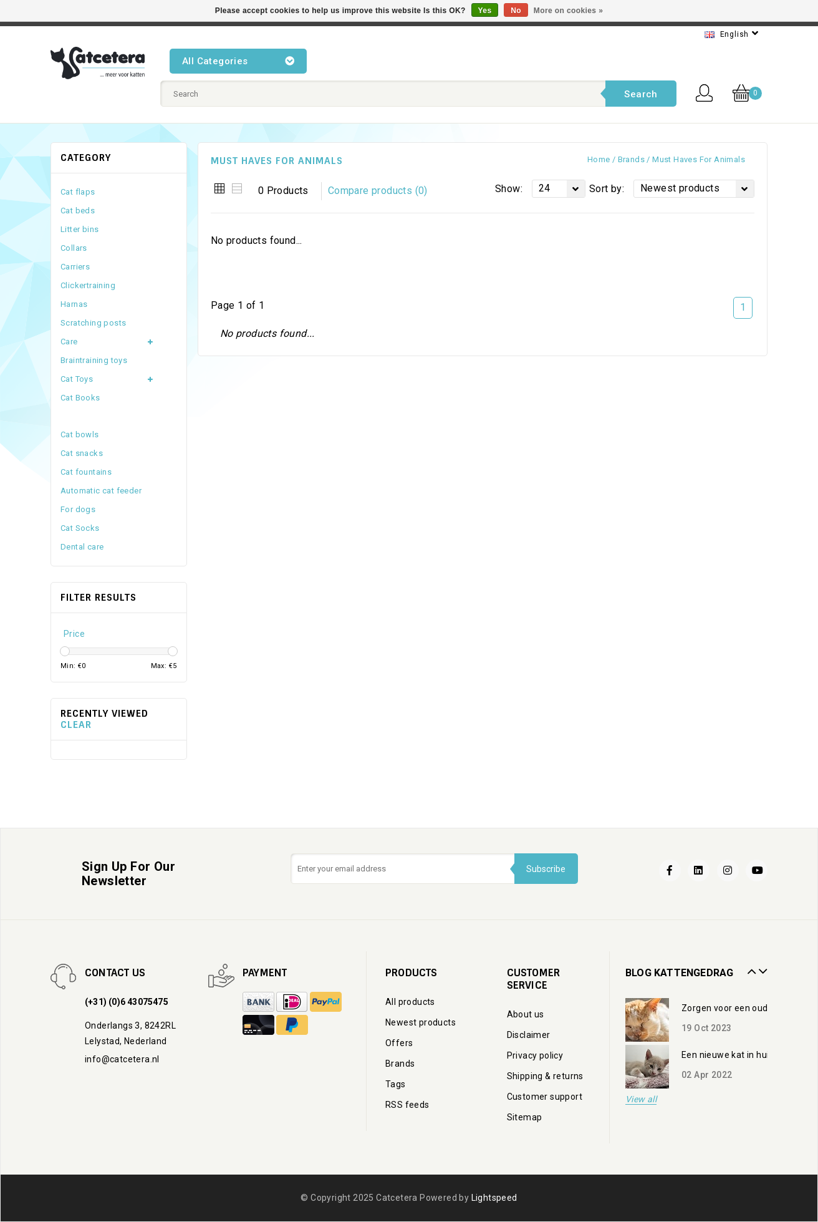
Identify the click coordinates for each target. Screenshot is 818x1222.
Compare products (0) (378, 190)
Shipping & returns (545, 1076)
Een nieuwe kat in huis (727, 1055)
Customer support (544, 1097)
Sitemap (524, 1117)
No (516, 10)
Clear (76, 725)
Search (640, 94)
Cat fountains (86, 472)
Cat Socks (80, 528)
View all (641, 1099)
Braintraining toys (93, 360)
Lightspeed (494, 1198)
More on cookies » (569, 10)
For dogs (77, 509)
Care (69, 341)
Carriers (75, 266)
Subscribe (545, 869)
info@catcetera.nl (122, 1059)
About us (525, 1014)
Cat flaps (77, 191)
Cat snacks (81, 453)
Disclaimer (529, 1035)
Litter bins (79, 229)
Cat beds (77, 210)
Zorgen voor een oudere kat (739, 1008)
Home (598, 159)
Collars (73, 248)
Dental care (81, 546)
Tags (395, 1084)
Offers (399, 1043)
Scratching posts (93, 322)
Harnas (73, 304)
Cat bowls (79, 434)
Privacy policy (535, 1055)
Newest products (420, 1022)
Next (761, 967)
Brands (631, 159)
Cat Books (80, 397)
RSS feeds (407, 1105)
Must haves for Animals (698, 159)
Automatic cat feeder (101, 490)
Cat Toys (76, 379)
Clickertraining (87, 285)
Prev (750, 967)
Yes (485, 10)
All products (410, 1002)
